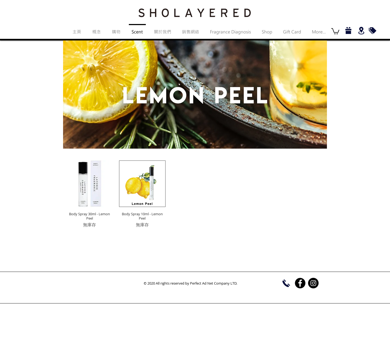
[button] (335, 31)
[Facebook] (300, 283)
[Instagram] (313, 283)
